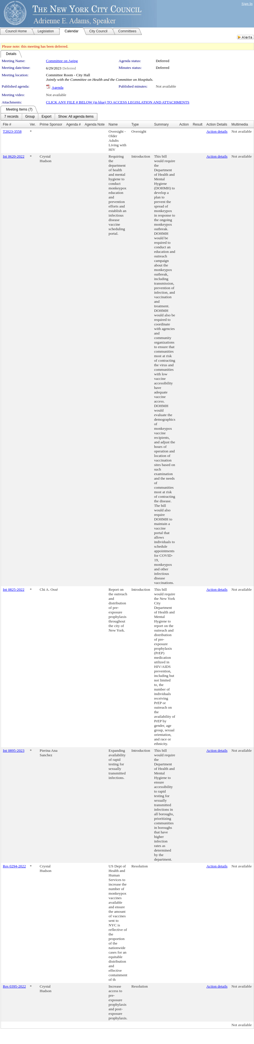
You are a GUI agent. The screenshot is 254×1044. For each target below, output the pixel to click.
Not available (166, 86)
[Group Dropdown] (30, 116)
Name (113, 124)
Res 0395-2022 (14, 986)
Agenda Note (95, 124)
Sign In (247, 3)
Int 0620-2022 (13, 156)
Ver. (33, 124)
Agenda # (73, 124)
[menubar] (49, 116)
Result (197, 124)
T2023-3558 (12, 131)
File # (7, 124)
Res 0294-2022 (14, 866)
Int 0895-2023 (13, 750)
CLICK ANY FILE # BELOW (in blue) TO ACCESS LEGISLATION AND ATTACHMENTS (117, 102)
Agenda (57, 87)
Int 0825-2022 (13, 589)
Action (184, 124)
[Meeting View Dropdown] (76, 116)
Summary (161, 124)
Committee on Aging (62, 61)
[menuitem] (11, 116)
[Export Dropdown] (46, 116)
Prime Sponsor (51, 124)
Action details (216, 131)
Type (135, 124)
